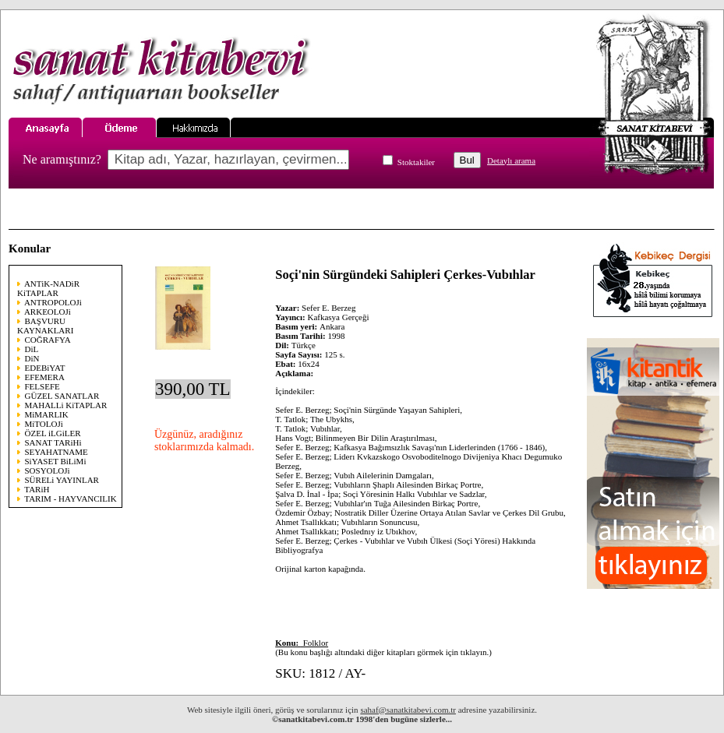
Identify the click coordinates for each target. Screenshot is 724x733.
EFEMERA (45, 377)
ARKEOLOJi (47, 311)
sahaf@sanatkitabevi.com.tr (408, 709)
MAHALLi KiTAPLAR (66, 405)
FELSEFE (42, 386)
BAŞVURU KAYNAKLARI (45, 325)
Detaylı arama (511, 160)
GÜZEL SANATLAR (62, 395)
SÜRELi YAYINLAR (62, 480)
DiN (32, 358)
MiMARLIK (47, 414)
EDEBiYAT (45, 367)
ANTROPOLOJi (53, 302)
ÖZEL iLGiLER (53, 433)
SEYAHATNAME (56, 451)
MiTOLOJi (44, 423)
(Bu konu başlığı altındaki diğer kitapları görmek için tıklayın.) (383, 647)
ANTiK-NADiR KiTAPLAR (48, 288)
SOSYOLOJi (47, 470)
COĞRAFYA (48, 339)
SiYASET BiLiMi (56, 461)
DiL (32, 349)
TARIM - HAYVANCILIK (70, 498)
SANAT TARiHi (53, 442)
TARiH (36, 489)
